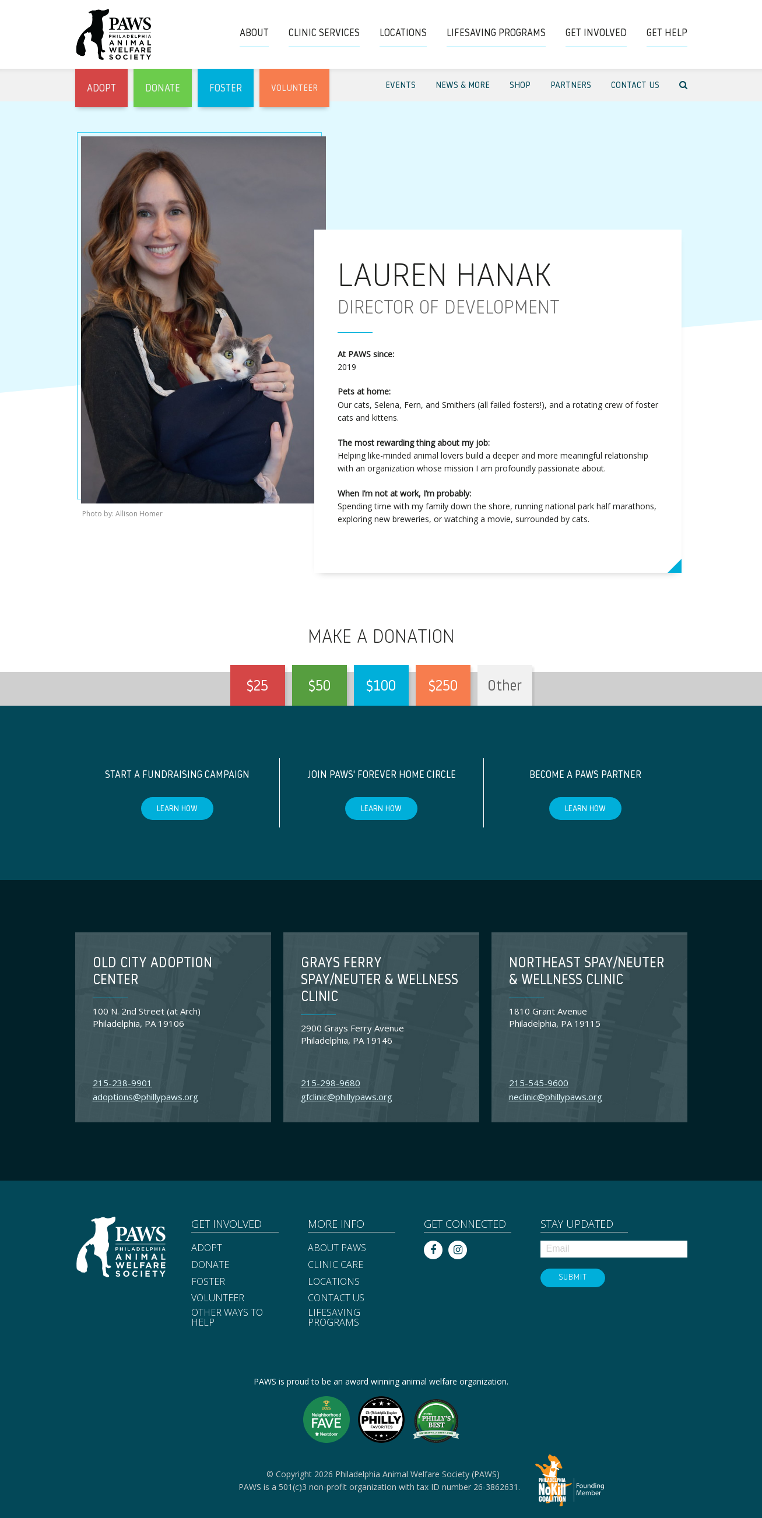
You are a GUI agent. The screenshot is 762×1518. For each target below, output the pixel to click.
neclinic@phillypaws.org (555, 1097)
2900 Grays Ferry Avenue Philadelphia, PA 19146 (352, 1034)
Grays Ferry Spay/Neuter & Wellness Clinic (379, 981)
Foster (208, 1282)
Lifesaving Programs (334, 1318)
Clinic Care (335, 1265)
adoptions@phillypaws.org (145, 1097)
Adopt (206, 1248)
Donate (210, 1265)
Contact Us (336, 1298)
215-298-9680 (330, 1083)
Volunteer (217, 1298)
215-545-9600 (538, 1083)
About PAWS (337, 1248)
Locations (334, 1282)
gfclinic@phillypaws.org (346, 1097)
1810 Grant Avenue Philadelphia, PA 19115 (555, 1017)
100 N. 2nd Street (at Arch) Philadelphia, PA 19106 (147, 1017)
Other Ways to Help (227, 1318)
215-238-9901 (122, 1083)
